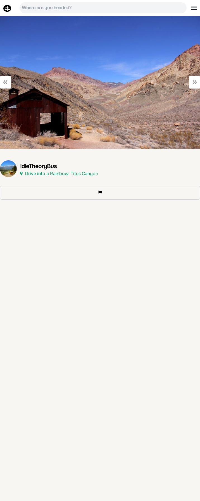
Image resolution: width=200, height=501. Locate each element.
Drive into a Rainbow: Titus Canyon (59, 173)
